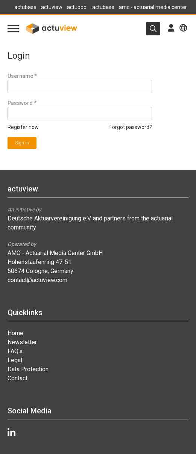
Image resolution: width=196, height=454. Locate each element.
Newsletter (22, 342)
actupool (77, 7)
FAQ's (15, 351)
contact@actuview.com (37, 280)
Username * (22, 76)
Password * (22, 103)
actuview (51, 7)
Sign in (22, 143)
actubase (25, 7)
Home (15, 333)
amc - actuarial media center (153, 7)
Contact (17, 378)
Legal (15, 360)
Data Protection (28, 369)
